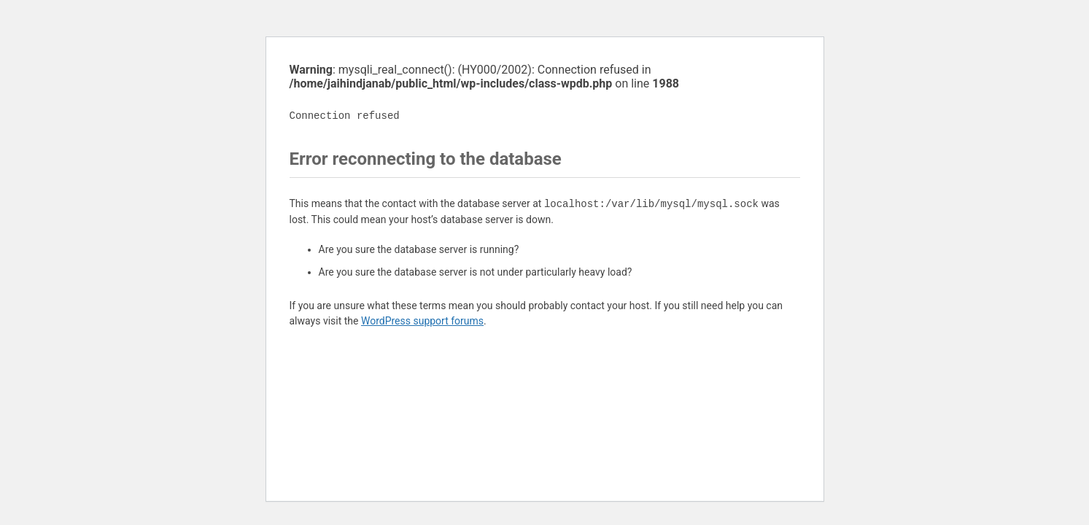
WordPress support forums (422, 321)
